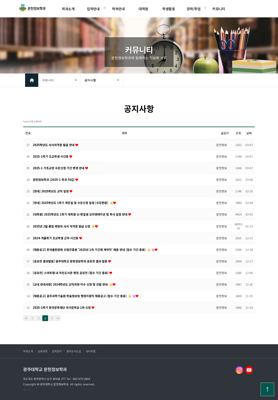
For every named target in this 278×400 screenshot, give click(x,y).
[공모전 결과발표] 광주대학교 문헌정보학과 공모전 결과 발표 (70, 261)
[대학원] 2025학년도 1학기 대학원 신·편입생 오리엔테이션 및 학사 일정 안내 (80, 214)
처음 (26, 318)
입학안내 (93, 8)
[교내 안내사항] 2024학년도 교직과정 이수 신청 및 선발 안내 (70, 284)
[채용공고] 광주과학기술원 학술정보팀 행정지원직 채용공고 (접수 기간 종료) (80, 296)
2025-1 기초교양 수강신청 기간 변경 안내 (59, 168)
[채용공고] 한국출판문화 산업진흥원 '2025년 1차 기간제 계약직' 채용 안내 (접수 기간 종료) (90, 250)
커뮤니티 (218, 8)
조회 (238, 133)
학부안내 (118, 8)
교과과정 (42, 351)
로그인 (27, 390)
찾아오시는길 (73, 351)
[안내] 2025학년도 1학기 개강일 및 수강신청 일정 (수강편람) (71, 203)
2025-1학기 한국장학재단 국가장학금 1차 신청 (62, 307)
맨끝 (58, 318)
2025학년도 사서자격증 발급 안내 (54, 145)
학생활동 (168, 8)
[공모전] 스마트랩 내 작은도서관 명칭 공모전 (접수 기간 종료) (71, 273)
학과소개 (68, 8)
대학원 (143, 8)
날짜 (249, 133)
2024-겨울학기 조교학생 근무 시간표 (56, 238)
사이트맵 (91, 351)
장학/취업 (194, 8)
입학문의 (57, 351)
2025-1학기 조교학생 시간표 (51, 156)
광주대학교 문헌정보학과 (45, 369)
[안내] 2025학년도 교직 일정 (51, 191)
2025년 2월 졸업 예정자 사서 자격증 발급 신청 (62, 226)
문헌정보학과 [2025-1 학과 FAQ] (54, 180)
